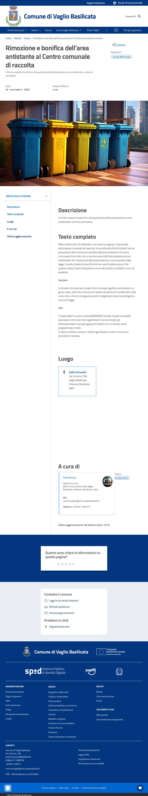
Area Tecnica (69, 477)
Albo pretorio (102, 715)
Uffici (8, 700)
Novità (18, 38)
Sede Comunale (77, 372)
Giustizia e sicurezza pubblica (61, 723)
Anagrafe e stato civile (58, 692)
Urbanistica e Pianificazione (60, 710)
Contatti (10, 745)
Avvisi (27, 38)
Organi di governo (13, 696)
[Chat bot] (140, 788)
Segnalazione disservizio (89, 759)
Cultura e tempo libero (58, 696)
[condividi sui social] (118, 44)
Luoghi (9, 718)
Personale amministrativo (17, 714)
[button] (127, 3)
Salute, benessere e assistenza (62, 736)
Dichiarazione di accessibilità (91, 763)
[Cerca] (139, 16)
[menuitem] (92, 30)
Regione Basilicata (96, 3)
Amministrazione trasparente (109, 719)
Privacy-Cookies (49, 787)
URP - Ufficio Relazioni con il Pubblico (22, 774)
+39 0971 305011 (13, 764)
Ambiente (52, 732)
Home (8, 38)
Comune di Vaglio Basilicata (60, 16)
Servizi (51, 686)
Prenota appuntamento (89, 750)
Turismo (52, 714)
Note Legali (63, 787)
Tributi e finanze (55, 727)
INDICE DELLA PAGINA (18, 196)
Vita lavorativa (54, 701)
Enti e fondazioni (13, 705)
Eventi (99, 700)
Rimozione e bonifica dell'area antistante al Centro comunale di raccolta (68, 38)
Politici (8, 709)
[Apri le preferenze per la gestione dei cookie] (7, 788)
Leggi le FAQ (83, 754)
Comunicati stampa (105, 696)
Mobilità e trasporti (56, 719)
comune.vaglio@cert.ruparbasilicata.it (23, 768)
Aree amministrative (15, 691)
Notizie (99, 691)
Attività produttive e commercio (62, 705)
